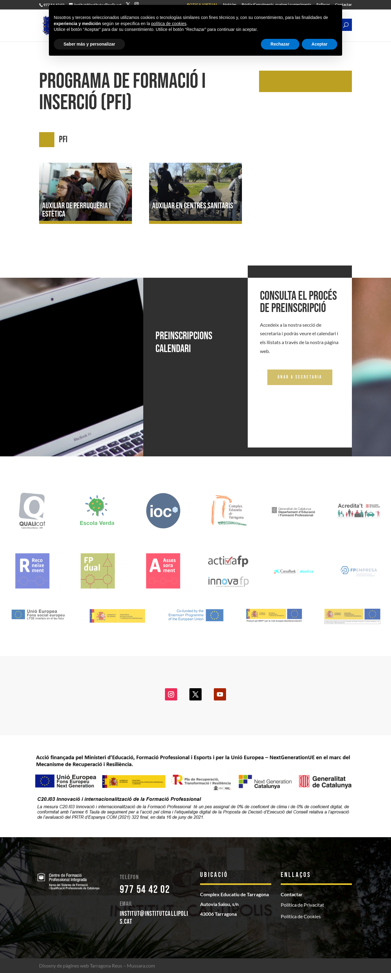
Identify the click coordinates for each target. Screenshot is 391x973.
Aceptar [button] (319, 44)
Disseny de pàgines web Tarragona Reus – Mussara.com (97, 965)
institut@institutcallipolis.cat (154, 918)
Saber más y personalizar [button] (89, 44)
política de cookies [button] (168, 23)
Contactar (292, 894)
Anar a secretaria (300, 377)
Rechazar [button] (280, 44)
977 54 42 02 (145, 889)
